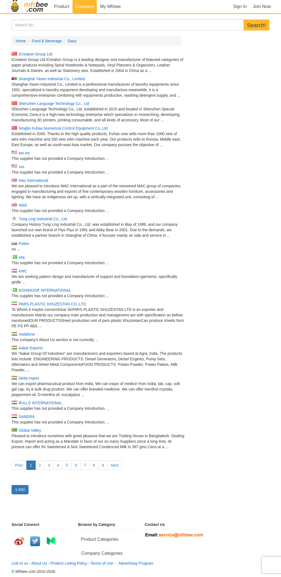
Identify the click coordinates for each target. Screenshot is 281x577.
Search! (256, 25)
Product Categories (100, 539)
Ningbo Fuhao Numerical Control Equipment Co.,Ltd (63, 128)
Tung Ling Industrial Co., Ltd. (43, 219)
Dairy (72, 41)
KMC (23, 271)
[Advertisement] (229, 70)
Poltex (24, 243)
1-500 (20, 489)
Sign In (240, 6)
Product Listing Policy (68, 563)
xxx (21, 167)
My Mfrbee (110, 6)
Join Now (262, 6)
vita (22, 257)
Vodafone (27, 334)
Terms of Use (102, 563)
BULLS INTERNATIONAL (40, 403)
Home (21, 41)
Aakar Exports (31, 348)
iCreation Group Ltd (35, 54)
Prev (19, 465)
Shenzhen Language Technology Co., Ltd (54, 103)
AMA (23, 205)
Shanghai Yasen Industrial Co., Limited (52, 79)
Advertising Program (135, 563)
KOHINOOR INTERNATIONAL (45, 290)
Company (84, 6)
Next (115, 465)
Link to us (20, 563)
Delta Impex (29, 378)
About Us (39, 563)
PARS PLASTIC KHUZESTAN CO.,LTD (52, 304)
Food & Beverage (47, 41)
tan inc (24, 153)
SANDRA (27, 416)
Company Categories (102, 553)
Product (61, 6)
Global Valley (30, 430)
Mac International (33, 180)
